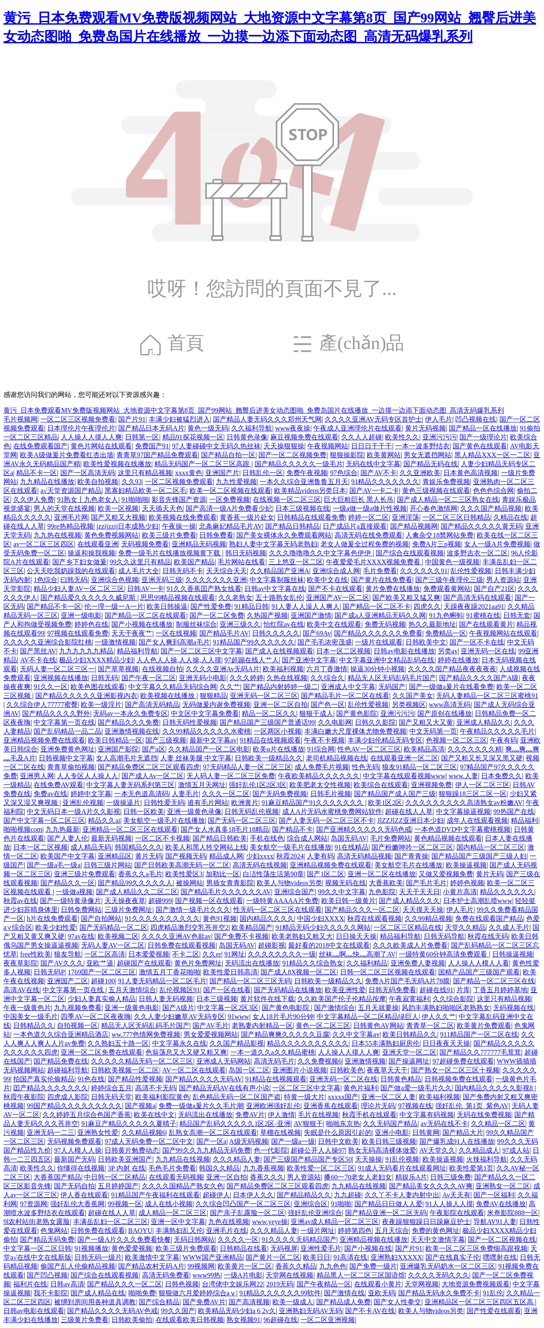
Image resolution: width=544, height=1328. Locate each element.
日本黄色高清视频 (470, 472)
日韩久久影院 (375, 722)
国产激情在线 (344, 1293)
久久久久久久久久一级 (282, 954)
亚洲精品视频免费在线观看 (44, 740)
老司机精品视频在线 (336, 758)
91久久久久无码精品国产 (299, 1239)
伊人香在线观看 (84, 1195)
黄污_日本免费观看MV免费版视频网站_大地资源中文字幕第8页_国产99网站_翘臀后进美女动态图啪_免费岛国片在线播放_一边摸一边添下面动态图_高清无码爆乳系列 (253, 410)
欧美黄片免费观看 (484, 1025)
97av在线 (81, 936)
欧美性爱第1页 (471, 1168)
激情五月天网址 (202, 784)
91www (238, 1016)
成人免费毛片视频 (322, 767)
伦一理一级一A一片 (114, 606)
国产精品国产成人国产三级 (395, 793)
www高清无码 (450, 704)
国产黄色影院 (356, 713)
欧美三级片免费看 (169, 535)
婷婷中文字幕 (91, 793)
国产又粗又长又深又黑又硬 (482, 758)
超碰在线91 (436, 989)
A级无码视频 (248, 1141)
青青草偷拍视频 (71, 767)
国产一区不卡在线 (477, 642)
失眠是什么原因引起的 (338, 1132)
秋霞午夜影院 (23, 1096)
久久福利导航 (251, 428)
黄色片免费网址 (198, 963)
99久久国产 (178, 1310)
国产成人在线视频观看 (279, 651)
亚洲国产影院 (118, 749)
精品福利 (524, 820)
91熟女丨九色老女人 (87, 499)
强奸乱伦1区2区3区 (257, 784)
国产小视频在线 (368, 1248)
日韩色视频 (182, 1284)
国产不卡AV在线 (370, 1310)
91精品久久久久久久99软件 (280, 1293)
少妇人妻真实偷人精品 (102, 998)
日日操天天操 (356, 936)
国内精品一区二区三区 (490, 847)
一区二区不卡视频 (162, 838)
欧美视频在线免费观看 (183, 517)
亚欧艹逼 (99, 963)
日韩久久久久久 (276, 633)
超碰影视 (271, 945)
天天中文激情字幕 (438, 1239)
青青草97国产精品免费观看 (157, 455)
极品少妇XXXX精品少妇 (96, 660)
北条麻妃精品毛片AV (230, 526)
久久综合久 (327, 677)
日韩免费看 (216, 535)
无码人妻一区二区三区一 (57, 668)
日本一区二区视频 (343, 651)
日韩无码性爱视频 (189, 722)
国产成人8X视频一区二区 (299, 972)
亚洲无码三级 (162, 579)
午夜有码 (503, 740)
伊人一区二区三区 (482, 784)
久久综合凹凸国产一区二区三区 (243, 1203)
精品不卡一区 (36, 472)
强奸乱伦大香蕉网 (77, 1203)
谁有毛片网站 (207, 802)
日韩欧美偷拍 (131, 1319)
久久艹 (230, 686)
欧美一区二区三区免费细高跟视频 (476, 1248)
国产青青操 (411, 856)
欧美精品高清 (424, 749)
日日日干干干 (371, 446)
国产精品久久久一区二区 (362, 909)
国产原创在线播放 (444, 713)
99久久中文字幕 (342, 891)
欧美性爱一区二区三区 (321, 1168)
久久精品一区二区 (498, 1123)
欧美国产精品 (194, 562)
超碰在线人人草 (409, 811)
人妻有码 (320, 856)
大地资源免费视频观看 (476, 1284)
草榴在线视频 (280, 1132)
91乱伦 (493, 1293)
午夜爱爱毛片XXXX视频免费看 (374, 562)
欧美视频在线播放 (168, 695)
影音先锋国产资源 (179, 499)
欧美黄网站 (384, 455)
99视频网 (201, 1266)
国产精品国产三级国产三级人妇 (479, 856)
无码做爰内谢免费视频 (216, 704)
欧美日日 (316, 1257)
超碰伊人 (216, 1195)
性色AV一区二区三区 (369, 749)
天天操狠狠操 (284, 446)
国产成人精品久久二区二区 (137, 891)
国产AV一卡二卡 (374, 490)
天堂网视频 (422, 1284)
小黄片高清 (460, 891)
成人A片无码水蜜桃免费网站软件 (332, 811)
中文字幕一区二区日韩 (37, 1248)
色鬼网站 (54, 1230)
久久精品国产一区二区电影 (209, 749)
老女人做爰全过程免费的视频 (364, 544)
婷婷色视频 (467, 882)
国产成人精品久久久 (409, 900)
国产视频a (140, 1105)
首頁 (172, 343)
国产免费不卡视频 (241, 936)
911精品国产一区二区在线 (479, 1034)
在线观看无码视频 (176, 1177)
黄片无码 (148, 856)
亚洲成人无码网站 (223, 1061)
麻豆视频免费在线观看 (304, 437)
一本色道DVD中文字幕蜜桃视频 (462, 829)
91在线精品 (351, 847)
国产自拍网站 (101, 918)
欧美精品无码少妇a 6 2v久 (237, 1310)
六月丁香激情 (326, 668)
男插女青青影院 (230, 882)
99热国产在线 (513, 811)
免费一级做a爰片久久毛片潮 (201, 1105)
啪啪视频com (22, 829)
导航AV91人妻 (494, 1221)
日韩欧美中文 (425, 642)
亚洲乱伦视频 (82, 802)
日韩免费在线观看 (98, 1230)
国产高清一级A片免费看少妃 (229, 508)
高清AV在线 (21, 989)
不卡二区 (185, 954)
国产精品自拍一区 (228, 455)
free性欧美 (35, 954)
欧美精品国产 (252, 927)
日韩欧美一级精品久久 (269, 758)
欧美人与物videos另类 (289, 882)
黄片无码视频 (425, 428)
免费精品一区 (445, 633)
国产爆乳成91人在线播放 (456, 1141)
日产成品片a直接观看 (355, 526)
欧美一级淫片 (101, 704)
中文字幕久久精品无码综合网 (172, 686)
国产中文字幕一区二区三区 (44, 820)
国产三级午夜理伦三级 (449, 579)
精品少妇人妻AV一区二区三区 (79, 588)
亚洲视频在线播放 (61, 677)
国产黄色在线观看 (480, 446)
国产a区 (153, 749)
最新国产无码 (74, 1159)
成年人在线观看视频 (477, 820)
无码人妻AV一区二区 (112, 945)
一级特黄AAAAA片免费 (282, 900)
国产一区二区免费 (217, 615)
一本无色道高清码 (141, 793)
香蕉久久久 (267, 1177)
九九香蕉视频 (263, 1168)
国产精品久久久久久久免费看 (378, 633)
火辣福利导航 (486, 1159)
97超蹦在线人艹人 (251, 660)
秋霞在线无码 (488, 936)
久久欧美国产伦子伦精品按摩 (342, 998)
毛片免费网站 (390, 838)
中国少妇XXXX (320, 918)
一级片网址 (317, 1230)
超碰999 (160, 900)
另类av (448, 651)
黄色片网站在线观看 (101, 446)
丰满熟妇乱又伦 (179, 1230)
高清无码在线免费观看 (368, 535)
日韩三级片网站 (107, 865)
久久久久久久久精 (475, 749)
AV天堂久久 (437, 1150)
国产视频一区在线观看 (209, 900)
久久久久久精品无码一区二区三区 (142, 1061)
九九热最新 (62, 829)
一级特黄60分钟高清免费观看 (444, 954)
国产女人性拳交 (397, 1301)
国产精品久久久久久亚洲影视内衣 (86, 695)
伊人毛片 (438, 419)
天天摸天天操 (422, 909)
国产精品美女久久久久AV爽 (431, 1186)
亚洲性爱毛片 (320, 1248)
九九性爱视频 (236, 481)
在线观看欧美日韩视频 (190, 1319)
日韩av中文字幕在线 (274, 588)
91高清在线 (350, 1257)
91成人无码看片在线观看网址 (402, 1168)
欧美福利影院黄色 (162, 1096)
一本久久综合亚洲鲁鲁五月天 (304, 481)
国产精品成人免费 (343, 1301)
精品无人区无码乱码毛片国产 (392, 677)
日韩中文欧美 (338, 1141)
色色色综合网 (493, 490)
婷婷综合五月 (111, 1088)
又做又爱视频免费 (446, 874)
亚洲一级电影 (81, 615)
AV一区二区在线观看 (194, 1070)
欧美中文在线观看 (334, 624)
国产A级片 (178, 1007)
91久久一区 (51, 686)
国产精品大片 (462, 1132)
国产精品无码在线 (430, 463)
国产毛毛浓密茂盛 (325, 642)
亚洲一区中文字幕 (178, 1221)
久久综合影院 (453, 998)
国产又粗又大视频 (118, 517)
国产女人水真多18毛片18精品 (225, 829)
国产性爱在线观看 (494, 1310)
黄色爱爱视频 (131, 1248)
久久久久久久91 (424, 570)
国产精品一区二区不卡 (377, 606)
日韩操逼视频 (512, 954)
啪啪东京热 (343, 1123)
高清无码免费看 (166, 1275)
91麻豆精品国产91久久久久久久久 (313, 802)
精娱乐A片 (411, 1177)
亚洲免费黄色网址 (67, 749)
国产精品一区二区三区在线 (494, 981)
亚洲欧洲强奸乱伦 (273, 1105)
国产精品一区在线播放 (483, 428)
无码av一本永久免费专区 (130, 713)
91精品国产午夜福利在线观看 (155, 1195)
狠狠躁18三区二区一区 (473, 793)
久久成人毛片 (509, 927)
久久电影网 (335, 722)
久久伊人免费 (33, 499)
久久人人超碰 (361, 437)
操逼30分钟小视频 (377, 668)
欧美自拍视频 (97, 481)
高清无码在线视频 (259, 865)
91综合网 (320, 749)
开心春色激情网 (433, 508)
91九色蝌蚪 (446, 615)
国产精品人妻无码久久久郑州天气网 (267, 419)
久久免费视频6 (320, 1061)
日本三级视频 (216, 998)
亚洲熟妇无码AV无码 (310, 1310)
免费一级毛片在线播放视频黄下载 (170, 553)
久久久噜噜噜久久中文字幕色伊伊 (321, 553)
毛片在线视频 (318, 1114)
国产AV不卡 (378, 472)
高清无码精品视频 (364, 856)
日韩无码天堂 (111, 1096)
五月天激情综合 (132, 989)
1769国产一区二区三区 (102, 972)
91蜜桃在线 (483, 615)
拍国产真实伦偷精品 (43, 1079)
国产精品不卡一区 (54, 606)
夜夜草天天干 (387, 1070)
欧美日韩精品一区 (115, 740)
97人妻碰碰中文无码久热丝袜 (216, 446)
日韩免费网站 (81, 909)
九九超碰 (347, 1195)
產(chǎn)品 (348, 343)
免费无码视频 (385, 624)
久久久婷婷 (247, 677)
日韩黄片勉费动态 (132, 1150)
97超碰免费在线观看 (463, 1061)
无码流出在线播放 (252, 963)
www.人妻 (463, 775)
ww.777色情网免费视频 (145, 1034)
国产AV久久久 (61, 963)
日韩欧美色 (347, 1070)
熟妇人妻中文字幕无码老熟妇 (273, 544)
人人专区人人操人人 (87, 775)
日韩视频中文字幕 (66, 758)
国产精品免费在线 (61, 1061)
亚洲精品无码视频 (199, 544)
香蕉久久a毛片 (140, 874)
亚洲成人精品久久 (483, 722)
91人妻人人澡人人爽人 (306, 606)
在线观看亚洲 (97, 544)
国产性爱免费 (210, 606)
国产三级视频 (165, 740)
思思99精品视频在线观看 (177, 597)
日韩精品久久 (33, 1025)
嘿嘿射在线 (500, 1257)
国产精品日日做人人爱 (388, 1203)
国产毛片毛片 (426, 882)
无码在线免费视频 (484, 1114)
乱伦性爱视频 (470, 570)
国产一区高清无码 (87, 472)
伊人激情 (281, 1114)
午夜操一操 (179, 526)
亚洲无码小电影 (203, 677)
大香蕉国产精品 (57, 1177)
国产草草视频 (118, 668)
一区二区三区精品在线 (408, 927)
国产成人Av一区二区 (153, 775)
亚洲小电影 (392, 1132)
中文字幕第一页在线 (64, 722)
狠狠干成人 (316, 713)
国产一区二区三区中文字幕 (201, 651)
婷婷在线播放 (458, 660)
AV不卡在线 (38, 660)
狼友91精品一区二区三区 (419, 767)
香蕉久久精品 (295, 1266)
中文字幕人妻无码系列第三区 (130, 784)
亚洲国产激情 (311, 615)
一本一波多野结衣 (422, 446)
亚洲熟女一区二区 (503, 1186)
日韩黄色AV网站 (378, 1025)
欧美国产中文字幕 (67, 856)
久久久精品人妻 (237, 1159)
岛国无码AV (349, 838)
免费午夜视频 (306, 472)
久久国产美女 (412, 695)
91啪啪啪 (135, 499)
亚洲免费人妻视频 (418, 963)
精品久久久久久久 (507, 891)
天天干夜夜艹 (131, 633)
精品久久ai (104, 820)
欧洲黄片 (244, 802)
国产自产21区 (494, 588)
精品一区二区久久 (269, 713)
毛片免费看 (380, 570)
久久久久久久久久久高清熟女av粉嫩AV (464, 802)
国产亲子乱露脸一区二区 (247, 1212)
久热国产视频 (267, 615)
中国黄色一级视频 (452, 562)
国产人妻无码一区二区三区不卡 (326, 820)
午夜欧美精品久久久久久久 (319, 775)
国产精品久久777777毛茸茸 (480, 1052)
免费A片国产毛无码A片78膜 (407, 981)
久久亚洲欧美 (420, 472)
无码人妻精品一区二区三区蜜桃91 (487, 695)
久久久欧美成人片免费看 (410, 945)
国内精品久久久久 (267, 918)
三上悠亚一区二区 (296, 562)
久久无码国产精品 (390, 1123)
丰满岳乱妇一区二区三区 (110, 1221)
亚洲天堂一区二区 (409, 1052)
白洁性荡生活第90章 (273, 874)
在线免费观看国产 (40, 446)
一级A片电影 (243, 1275)
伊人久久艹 (439, 1016)
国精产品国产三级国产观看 (479, 972)
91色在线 (91, 1079)
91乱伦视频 (402, 1159)
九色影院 (382, 891)
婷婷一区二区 (368, 517)
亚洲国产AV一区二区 (337, 597)
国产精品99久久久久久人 (135, 882)
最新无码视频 (111, 838)
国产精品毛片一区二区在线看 (345, 695)
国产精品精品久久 (304, 1195)
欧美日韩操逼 (167, 606)
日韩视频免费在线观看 (459, 1079)
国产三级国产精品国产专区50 (308, 1159)
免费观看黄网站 (447, 588)
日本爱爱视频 (148, 954)
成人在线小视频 (169, 1203)
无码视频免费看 (145, 544)
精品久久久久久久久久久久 (307, 1043)
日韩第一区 (142, 437)
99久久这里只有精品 (140, 562)
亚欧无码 (381, 1293)
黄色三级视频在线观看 (436, 490)
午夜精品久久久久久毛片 (497, 731)
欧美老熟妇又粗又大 (302, 936)
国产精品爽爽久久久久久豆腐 (285, 1034)
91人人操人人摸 (449, 1203)
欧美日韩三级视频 (389, 1141)
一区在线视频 (176, 633)
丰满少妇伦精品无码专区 (385, 740)
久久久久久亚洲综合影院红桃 (47, 642)
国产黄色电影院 (286, 1007)
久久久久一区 (238, 1239)
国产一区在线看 (227, 989)
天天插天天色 (162, 508)
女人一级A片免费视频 (497, 544)
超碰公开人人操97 (318, 1150)
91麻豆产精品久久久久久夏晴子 (128, 1123)
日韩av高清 (67, 1284)
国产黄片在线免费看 (381, 579)
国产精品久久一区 (67, 882)
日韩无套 (516, 615)
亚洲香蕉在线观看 (330, 1105)
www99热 (207, 1275)
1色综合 (45, 579)
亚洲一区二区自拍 (280, 704)
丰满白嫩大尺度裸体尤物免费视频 (355, 731)
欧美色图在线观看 (98, 686)
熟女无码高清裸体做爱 (382, 1150)
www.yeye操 (270, 1221)
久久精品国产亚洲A (279, 570)
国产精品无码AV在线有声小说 (224, 1088)
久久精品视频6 (144, 1132)
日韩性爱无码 (164, 802)
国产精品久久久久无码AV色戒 (112, 1310)
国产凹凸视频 (47, 1275)
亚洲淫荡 (405, 517)
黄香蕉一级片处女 (247, 517)
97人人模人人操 (78, 1150)
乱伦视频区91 (179, 989)
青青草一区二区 (430, 1025)
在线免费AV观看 (58, 784)
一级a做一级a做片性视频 (370, 508)
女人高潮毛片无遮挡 (126, 758)
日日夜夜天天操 (446, 1043)
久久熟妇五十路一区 (118, 1043)
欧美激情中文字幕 (152, 1257)
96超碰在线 (281, 1319)
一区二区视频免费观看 (179, 481)
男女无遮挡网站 (427, 455)
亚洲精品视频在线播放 (374, 1239)
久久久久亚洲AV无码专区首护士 (373, 419)
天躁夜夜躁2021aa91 (474, 606)
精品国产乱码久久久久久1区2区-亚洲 (234, 1123)
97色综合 (343, 472)
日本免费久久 (501, 775)
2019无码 (279, 1284)
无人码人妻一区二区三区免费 (231, 775)
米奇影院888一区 (512, 1212)
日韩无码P (49, 972)
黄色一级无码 (207, 428)
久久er (211, 954)
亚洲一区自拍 (226, 1177)
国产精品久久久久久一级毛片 (299, 463)
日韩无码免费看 (392, 989)
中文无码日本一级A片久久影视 (73, 811)
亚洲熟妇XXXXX (396, 1257)
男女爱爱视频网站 (211, 1034)
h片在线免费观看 (52, 918)
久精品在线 (510, 517)
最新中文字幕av (213, 740)
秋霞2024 (289, 856)
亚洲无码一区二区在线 (343, 1079)
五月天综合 (392, 1230)
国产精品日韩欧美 (220, 838)
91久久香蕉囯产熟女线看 (204, 588)
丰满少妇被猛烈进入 (179, 419)
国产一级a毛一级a (53, 865)
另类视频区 (409, 704)
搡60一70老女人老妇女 (358, 1177)
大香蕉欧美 (386, 882)
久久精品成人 (479, 1150)
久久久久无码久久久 (438, 1275)
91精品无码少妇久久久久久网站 (323, 927)
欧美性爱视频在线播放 (117, 463)
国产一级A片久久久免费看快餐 (124, 1239)
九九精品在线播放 (47, 481)
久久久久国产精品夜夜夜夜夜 (452, 668)
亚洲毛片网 (71, 517)
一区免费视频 (229, 499)
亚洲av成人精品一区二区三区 (335, 1221)
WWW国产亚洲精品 (213, 1257)
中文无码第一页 (433, 731)
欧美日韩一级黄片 (348, 900)
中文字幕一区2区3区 (227, 1007)
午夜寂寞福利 (409, 998)
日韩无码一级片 (98, 1257)
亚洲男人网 (37, 775)
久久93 (132, 481)
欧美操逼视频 (466, 865)
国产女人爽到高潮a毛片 (174, 642)
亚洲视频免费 (431, 784)
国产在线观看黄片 (486, 624)
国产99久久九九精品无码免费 (206, 1150)
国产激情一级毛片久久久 (193, 909)
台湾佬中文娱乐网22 (232, 1284)
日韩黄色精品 (400, 1079)
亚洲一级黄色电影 (132, 1007)
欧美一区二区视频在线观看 (230, 490)
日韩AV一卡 (145, 588)
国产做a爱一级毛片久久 (415, 1088)
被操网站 (189, 882)
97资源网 (33, 1203)
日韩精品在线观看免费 (311, 517)
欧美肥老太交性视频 (320, 784)
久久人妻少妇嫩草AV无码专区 (179, 1016)
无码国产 (391, 686)
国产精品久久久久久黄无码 (481, 526)
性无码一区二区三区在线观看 (277, 909)
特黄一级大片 (304, 1096)
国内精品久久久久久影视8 (495, 1088)
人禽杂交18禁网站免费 (439, 535)
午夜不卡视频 (324, 740)
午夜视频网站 (327, 446)
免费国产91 (152, 446)
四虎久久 (427, 606)
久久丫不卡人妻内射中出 (402, 1195)
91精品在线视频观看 (270, 740)
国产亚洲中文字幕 (309, 660)
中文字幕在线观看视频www (404, 775)
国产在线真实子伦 (452, 1257)
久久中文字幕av (356, 1034)
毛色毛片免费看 (172, 1168)
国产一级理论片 (483, 437)
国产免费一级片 (373, 1266)
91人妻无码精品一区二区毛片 (162, 981)
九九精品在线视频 (183, 1159)
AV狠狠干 (308, 1123)
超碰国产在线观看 (144, 963)
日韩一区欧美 (143, 811)
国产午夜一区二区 (149, 677)
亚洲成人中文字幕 (348, 686)
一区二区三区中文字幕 (306, 1088)
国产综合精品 (159, 1301)
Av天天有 (456, 1195)
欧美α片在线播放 (278, 749)
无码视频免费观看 (74, 1141)
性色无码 (365, 767)
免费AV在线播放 (501, 1203)
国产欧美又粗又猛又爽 (406, 597)
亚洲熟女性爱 (97, 1132)
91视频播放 (91, 1248)
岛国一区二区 (249, 1070)
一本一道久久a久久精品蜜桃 (272, 1052)
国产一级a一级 (293, 1141)
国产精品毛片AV (224, 633)
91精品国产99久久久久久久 (254, 642)
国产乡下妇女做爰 (79, 562)
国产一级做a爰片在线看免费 (451, 686)
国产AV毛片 (211, 1025)
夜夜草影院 (20, 963)
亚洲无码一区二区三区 (264, 695)
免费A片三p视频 (437, 544)
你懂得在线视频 (81, 1168)
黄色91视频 (220, 918)
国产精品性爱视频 (135, 1079)
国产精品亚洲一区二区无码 (386, 1212)
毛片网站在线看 (241, 562)
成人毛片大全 (138, 570)
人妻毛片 (185, 793)
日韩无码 (104, 677)
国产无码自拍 (74, 1186)
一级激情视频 (115, 642)
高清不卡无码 (155, 1088)
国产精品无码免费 (47, 1239)
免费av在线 (50, 793)
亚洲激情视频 (365, 1061)
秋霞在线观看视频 (374, 918)
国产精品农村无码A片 (151, 1266)
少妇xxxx (259, 856)
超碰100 (103, 981)
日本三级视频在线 (302, 508)
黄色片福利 (360, 1088)
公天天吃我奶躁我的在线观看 (71, 570)
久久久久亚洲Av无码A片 (223, 668)
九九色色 (332, 1266)
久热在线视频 (286, 677)
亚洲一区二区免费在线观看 (101, 1052)
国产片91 (131, 419)
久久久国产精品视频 (490, 508)
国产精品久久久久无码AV (203, 1079)
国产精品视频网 (414, 526)
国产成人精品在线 (98, 1293)
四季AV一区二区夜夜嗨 (96, 1016)
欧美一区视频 (118, 508)
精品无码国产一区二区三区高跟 (202, 463)
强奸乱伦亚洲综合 (315, 1212)
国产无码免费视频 (279, 793)
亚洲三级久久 (240, 624)
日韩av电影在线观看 (33, 1310)
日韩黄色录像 (247, 437)
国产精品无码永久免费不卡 (439, 1293)
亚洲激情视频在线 (132, 731)
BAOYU (140, 1230)
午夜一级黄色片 (27, 1007)
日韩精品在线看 (243, 1248)
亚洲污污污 (439, 437)
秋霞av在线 (20, 900)
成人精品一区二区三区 (173, 1212)
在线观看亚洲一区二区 (404, 758)
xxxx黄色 (188, 472)
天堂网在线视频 (289, 1275)
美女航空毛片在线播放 (408, 865)
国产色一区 (328, 704)
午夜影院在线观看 (457, 1212)
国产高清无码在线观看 (477, 597)
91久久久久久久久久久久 (162, 918)
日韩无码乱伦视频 (251, 811)
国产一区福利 (493, 1195)
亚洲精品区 (115, 856)
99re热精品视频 (70, 526)
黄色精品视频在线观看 (448, 838)
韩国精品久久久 (138, 847)
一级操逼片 (123, 802)
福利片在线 (30, 1284)
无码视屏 (284, 1248)
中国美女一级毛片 (30, 1016)
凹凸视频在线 (475, 419)
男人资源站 (503, 579)
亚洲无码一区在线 (488, 651)
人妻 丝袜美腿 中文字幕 (196, 758)
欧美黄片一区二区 (245, 1266)
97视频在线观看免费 (77, 633)
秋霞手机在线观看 (369, 1114)
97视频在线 (415, 1105)
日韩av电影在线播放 (404, 651)
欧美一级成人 (292, 1301)
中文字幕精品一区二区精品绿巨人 (368, 1016)
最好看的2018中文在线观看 (329, 945)
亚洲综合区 (311, 1203)
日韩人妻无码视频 (166, 998)
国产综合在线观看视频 (410, 553)
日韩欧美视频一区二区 (125, 1070)
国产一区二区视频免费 (292, 455)
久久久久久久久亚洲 (215, 579)
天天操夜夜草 (125, 900)
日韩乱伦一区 (262, 472)
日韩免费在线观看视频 (181, 945)
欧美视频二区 (118, 936)
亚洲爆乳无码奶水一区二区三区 (447, 1266)
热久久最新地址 (432, 624)
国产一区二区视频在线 (502, 1239)
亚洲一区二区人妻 (388, 1096)
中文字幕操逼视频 (463, 811)
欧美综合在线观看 (381, 784)
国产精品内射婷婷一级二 (280, 686)
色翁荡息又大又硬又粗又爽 (186, 1052)
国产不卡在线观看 (335, 588)
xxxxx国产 (343, 1096)
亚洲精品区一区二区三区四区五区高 (480, 1301)
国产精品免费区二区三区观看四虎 (149, 767)
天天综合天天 (226, 570)
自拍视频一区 (77, 1025)
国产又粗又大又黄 (426, 722)
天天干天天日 (419, 891)
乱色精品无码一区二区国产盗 (237, 1096)
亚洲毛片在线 (226, 1230)
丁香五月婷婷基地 (500, 989)
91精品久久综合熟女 (312, 963)
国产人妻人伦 (67, 838)
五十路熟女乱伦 (279, 597)
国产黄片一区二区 (273, 1257)
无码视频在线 (513, 1007)
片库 (463, 989)
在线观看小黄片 (378, 1284)
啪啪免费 (142, 1293)
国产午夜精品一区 (324, 1284)
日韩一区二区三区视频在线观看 (387, 972)
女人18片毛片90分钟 (283, 1016)
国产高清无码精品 (152, 704)
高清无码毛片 (274, 1061)
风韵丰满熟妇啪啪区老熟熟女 (446, 1007)
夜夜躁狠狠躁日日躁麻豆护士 (426, 1221)
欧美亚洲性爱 (345, 989)
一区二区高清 (104, 954)
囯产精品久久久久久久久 (50, 1088)
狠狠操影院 (347, 455)
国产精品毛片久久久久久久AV (226, 891)
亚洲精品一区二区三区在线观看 (130, 829)
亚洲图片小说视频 (299, 1070)
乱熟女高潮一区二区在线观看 (213, 1132)
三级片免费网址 (128, 909)
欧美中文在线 (327, 579)
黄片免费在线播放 (393, 588)
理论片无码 (378, 1105)
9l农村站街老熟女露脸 (36, 1221)
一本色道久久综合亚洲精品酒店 (60, 1034)
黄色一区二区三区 (323, 1025)
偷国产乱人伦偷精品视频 (77, 1266)
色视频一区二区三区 (456, 740)
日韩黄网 (425, 1132)
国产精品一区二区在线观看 (145, 615)
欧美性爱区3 (184, 874)
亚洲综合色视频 (115, 579)
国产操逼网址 (408, 1061)
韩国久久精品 (219, 1168)
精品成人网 (226, 856)
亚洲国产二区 (67, 981)
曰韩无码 (74, 579)
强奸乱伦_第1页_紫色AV (472, 1105)
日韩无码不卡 (182, 570)
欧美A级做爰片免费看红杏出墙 (66, 455)
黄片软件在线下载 (267, 998)
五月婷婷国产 (118, 1186)
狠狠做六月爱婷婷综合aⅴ (197, 1293)
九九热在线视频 (57, 535)
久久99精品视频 (428, 918)
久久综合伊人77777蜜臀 (42, 704)
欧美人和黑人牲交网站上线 (206, 847)
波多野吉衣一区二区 (477, 553)
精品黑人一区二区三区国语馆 (361, 1275)
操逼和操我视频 (91, 553)
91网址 (234, 954)
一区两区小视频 (277, 731)
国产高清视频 (249, 1301)
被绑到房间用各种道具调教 (95, 1301)
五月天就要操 (378, 1007)
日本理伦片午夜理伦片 (81, 428)
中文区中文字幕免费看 (205, 713)
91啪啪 (341, 1203)
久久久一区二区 (225, 793)
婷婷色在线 (91, 624)
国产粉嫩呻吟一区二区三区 (412, 847)
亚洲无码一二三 (50, 1132)
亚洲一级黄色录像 (194, 811)
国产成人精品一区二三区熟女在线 (448, 499)
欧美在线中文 (154, 1114)
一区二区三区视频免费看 (77, 419)
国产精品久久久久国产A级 (479, 677)
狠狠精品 (213, 695)
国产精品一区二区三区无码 (250, 981)
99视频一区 (125, 1203)
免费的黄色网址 (435, 1230)
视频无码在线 (345, 882)
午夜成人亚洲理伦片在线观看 (357, 428)
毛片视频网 (20, 419)
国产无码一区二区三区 (242, 820)
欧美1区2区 (385, 802)
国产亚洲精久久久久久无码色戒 (363, 829)
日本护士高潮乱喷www (478, 900)
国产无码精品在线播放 (288, 989)
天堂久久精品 (465, 927)
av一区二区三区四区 (43, 544)
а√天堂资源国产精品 (71, 490)
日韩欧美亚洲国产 (125, 1159)
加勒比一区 (223, 874)
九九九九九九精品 (86, 651)
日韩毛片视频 (330, 793)
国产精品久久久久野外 (56, 713)
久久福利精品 (366, 963)
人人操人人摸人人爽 (91, 437)
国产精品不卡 (292, 829)
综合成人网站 (307, 838)
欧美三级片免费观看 (186, 1248)
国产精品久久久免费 (128, 722)
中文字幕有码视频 (427, 1114)
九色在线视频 (228, 1221)
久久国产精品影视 (237, 1043)
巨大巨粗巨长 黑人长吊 (359, 499)
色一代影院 (271, 1150)
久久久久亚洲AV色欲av (176, 936)
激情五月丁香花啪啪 (169, 972)
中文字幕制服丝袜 (276, 579)
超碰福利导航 (67, 1070)
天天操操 (368, 1159)
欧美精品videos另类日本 (310, 490)
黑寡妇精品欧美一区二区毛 (145, 490)
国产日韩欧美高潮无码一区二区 (182, 865)
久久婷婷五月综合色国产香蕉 (86, 1114)
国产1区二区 (325, 874)
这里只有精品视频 (145, 472)
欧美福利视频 (283, 668)
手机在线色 (267, 838)
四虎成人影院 (67, 1096)
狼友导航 (67, 954)
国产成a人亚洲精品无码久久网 (380, 615)
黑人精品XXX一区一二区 (492, 455)
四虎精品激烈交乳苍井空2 (189, 927)
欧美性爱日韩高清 (230, 972)
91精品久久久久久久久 (385, 481)
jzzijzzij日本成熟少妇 (127, 526)
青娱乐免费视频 (446, 481)
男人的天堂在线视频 (64, 508)
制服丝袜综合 (196, 624)
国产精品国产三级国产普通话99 (267, 722)
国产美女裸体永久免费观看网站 (284, 535)
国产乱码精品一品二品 (68, 731)
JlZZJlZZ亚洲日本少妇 (410, 820)
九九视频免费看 (78, 1007)
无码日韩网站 (194, 1239)
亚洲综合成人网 (336, 570)
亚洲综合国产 (294, 891)
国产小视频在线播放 (142, 624)
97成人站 (516, 1150)
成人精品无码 (91, 847)
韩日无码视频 (245, 553)
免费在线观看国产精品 (489, 918)
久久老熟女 (235, 597)
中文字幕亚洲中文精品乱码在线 (386, 660)
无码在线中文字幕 (373, 463)
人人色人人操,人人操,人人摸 (178, 660)
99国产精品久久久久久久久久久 (74, 1105)
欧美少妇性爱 (55, 927)
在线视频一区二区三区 (287, 499)
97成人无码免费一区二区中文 (149, 1141)
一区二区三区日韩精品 (456, 517)
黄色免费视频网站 (111, 535)
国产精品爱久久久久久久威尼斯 (88, 597)
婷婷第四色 (355, 1230)
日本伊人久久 (253, 1195)
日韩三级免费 (450, 1177)
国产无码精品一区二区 (113, 927)
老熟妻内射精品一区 (262, 1025)
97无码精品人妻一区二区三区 (247, 767)
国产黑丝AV (38, 651)
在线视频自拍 (162, 668)
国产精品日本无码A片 (151, 428)
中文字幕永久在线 (179, 1043)
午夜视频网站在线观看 (503, 633)
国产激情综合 (334, 1007)
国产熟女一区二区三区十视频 (455, 1070)
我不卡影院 (51, 1293)
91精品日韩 (252, 606)
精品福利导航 (137, 651)
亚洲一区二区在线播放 (382, 874)
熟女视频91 (244, 1319)
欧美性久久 (402, 437)
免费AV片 (250, 1114)
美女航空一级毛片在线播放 (164, 820)
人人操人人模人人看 (478, 963)
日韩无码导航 (444, 936)
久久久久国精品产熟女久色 (183, 1186)
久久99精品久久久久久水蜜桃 (206, 731)
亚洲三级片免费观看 (84, 874)
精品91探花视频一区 (193, 437)
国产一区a (211, 1141)
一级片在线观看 (378, 642)
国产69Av (317, 633)
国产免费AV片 (204, 1301)
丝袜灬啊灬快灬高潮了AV (357, 954)
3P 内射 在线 (126, 1168)
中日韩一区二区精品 (114, 1177)
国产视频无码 (185, 856)
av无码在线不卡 (444, 1123)
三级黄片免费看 (84, 1319)
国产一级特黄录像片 (70, 900)
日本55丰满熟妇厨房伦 (385, 1043)
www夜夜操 (293, 428)
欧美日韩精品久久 (409, 1034)
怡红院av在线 (284, 624)
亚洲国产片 (222, 472)
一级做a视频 (74, 891)
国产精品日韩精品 (292, 526)
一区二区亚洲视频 (327, 1319)
